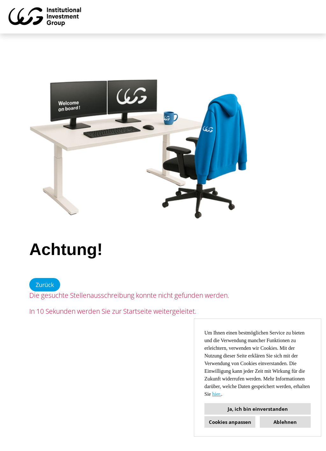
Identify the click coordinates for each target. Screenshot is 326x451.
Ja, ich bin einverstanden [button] (258, 409)
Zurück (45, 285)
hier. (216, 394)
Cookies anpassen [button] (230, 422)
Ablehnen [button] (285, 422)
